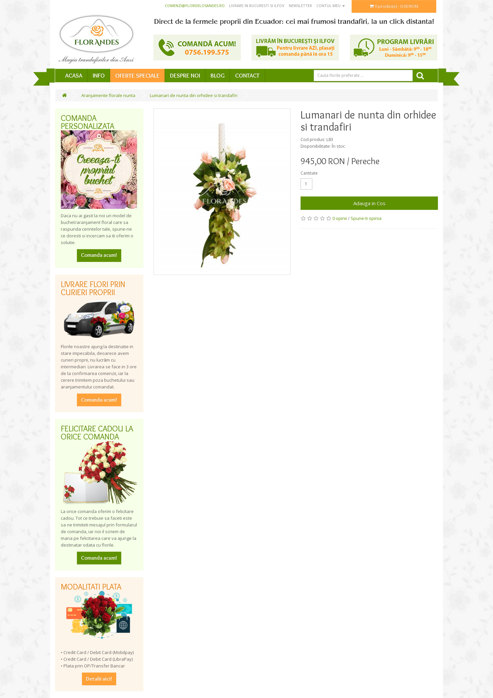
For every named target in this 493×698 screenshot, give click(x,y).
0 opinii (339, 218)
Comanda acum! (99, 255)
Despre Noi (185, 75)
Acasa (73, 75)
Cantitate (309, 173)
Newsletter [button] (300, 5)
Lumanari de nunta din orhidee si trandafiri (193, 95)
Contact (247, 75)
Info (99, 75)
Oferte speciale (137, 75)
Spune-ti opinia (366, 218)
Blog (218, 75)
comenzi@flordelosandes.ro (195, 5)
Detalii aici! (99, 679)
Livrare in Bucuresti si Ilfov (256, 5)
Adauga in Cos (369, 203)
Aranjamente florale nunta (108, 95)
